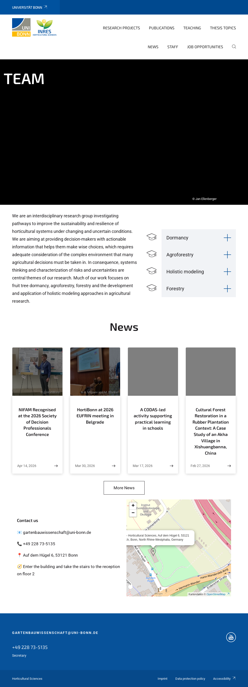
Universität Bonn (30, 7)
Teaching (192, 27)
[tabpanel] (124, 132)
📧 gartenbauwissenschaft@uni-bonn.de (54, 532)
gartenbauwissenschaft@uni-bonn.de (55, 633)
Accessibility (224, 678)
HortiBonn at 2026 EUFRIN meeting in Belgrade (95, 416)
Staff (172, 46)
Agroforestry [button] (179, 255)
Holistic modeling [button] (185, 272)
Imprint (162, 678)
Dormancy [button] (177, 238)
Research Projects (121, 27)
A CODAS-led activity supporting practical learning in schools (153, 419)
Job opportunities (205, 46)
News (153, 46)
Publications (161, 27)
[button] (153, 552)
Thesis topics (223, 27)
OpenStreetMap (218, 594)
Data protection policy (190, 678)
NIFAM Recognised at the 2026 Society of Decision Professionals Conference (37, 422)
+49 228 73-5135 (30, 647)
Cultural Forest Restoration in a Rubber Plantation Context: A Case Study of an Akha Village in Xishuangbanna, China (211, 431)
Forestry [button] (175, 289)
